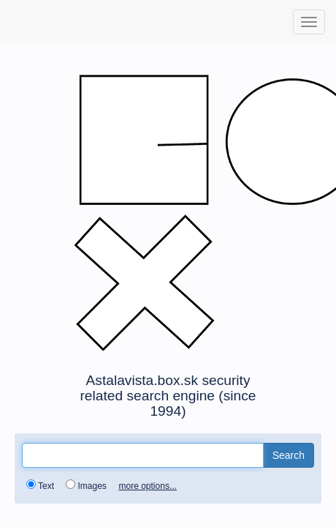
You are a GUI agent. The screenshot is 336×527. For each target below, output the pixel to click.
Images (88, 485)
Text (42, 485)
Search (288, 455)
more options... (148, 486)
